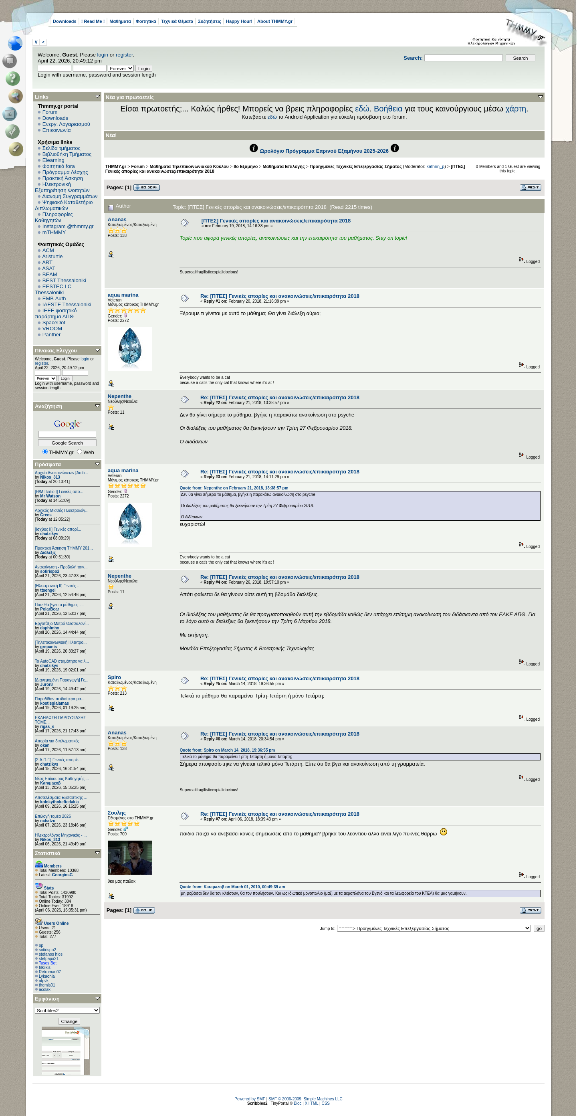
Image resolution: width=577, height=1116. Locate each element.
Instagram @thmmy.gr (68, 226)
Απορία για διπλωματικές (57, 741)
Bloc (297, 1103)
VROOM (52, 329)
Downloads (65, 21)
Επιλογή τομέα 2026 (53, 816)
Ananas (117, 219)
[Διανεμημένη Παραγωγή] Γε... (62, 680)
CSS (325, 1103)
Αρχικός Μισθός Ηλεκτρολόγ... (62, 510)
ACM (48, 250)
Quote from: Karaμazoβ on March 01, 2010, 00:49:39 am (232, 887)
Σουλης (117, 813)
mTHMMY (54, 232)
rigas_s (47, 726)
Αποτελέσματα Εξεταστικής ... (61, 797)
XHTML (312, 1103)
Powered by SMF (249, 1099)
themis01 (47, 985)
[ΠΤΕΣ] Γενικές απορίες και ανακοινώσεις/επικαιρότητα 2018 (276, 221)
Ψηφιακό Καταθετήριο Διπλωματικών (64, 205)
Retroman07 (50, 972)
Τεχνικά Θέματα (177, 21)
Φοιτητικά (146, 21)
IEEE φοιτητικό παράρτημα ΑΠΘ (56, 313)
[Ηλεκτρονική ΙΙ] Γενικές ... (58, 586)
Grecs (45, 515)
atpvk (43, 981)
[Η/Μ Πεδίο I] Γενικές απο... (59, 491)
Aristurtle (52, 256)
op (41, 945)
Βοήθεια (388, 108)
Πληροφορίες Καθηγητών (54, 217)
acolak (44, 989)
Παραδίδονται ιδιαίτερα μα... (60, 699)
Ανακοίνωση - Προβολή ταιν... (61, 567)
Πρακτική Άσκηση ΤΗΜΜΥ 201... (64, 548)
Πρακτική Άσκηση (62, 178)
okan (44, 745)
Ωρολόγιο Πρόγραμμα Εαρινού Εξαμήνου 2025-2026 (324, 151)
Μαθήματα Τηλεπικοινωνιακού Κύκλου (189, 166)
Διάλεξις (48, 552)
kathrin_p (436, 166)
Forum (50, 112)
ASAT (48, 268)
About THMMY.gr (275, 21)
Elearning (53, 160)
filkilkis (44, 967)
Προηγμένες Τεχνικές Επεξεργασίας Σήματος (356, 166)
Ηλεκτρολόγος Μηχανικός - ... (61, 835)
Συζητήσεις (209, 21)
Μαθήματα (120, 21)
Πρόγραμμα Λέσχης (65, 172)
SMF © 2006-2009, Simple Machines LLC (305, 1099)
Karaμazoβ (50, 783)
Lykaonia (47, 976)
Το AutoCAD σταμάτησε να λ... (62, 661)
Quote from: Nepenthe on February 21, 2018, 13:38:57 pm (234, 488)
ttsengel (47, 590)
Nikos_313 (50, 477)
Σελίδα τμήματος (61, 148)
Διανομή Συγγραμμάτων (69, 196)
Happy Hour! (239, 21)
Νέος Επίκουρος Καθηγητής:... (62, 778)
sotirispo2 (49, 571)
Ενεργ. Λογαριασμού (66, 124)
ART (47, 262)
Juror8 (46, 684)
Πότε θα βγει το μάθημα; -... (59, 604)
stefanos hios (51, 954)
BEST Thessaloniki (64, 280)
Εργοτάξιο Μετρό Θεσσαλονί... (62, 623)
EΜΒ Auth (54, 298)
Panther (51, 335)
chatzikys (49, 534)
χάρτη (515, 108)
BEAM (49, 274)
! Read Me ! (93, 21)
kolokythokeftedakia (59, 802)
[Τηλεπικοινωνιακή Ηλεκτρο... (61, 642)
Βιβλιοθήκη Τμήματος (66, 154)
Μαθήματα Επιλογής (284, 166)
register (124, 55)
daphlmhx (49, 628)
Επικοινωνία (56, 130)
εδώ (362, 108)
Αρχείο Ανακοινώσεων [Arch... (61, 473)
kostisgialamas (54, 703)
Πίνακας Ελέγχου (56, 351)
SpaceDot (53, 322)
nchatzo (47, 821)
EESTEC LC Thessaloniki (53, 289)
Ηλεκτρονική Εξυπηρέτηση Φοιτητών (62, 187)
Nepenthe (119, 396)
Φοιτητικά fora (58, 166)
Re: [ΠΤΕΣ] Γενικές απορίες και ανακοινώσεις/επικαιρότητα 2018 (279, 296)
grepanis (48, 647)
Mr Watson (50, 496)
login (102, 55)
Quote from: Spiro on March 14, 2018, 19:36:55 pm (227, 750)
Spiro (114, 677)
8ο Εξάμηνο (246, 166)
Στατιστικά (48, 853)
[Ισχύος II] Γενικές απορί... (58, 529)
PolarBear (49, 609)
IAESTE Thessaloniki (66, 304)
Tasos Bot (47, 963)
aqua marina (123, 295)
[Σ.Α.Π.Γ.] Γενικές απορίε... (58, 760)
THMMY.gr (115, 166)
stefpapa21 (49, 958)
